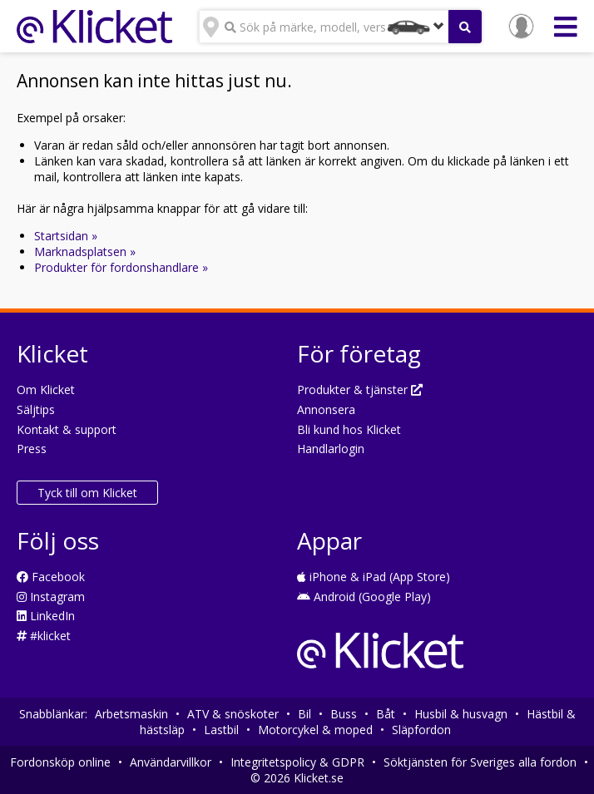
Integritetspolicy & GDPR (297, 762)
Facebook (51, 576)
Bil (304, 714)
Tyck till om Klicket (87, 493)
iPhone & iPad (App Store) (373, 576)
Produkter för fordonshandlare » (121, 267)
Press (32, 448)
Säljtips (36, 409)
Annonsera (326, 409)
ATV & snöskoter (233, 714)
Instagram (51, 596)
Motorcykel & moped (315, 729)
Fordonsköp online (60, 762)
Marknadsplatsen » (85, 251)
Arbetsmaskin (131, 714)
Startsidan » (65, 236)
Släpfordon (421, 729)
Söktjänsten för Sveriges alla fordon (480, 762)
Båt (385, 714)
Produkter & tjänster (360, 389)
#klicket (44, 636)
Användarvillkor (170, 762)
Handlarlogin (330, 448)
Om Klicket (46, 389)
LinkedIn (46, 616)
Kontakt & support (66, 429)
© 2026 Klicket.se (297, 778)
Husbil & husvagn (460, 714)
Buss (343, 714)
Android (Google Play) (364, 596)
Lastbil (221, 729)
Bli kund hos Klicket (349, 429)
